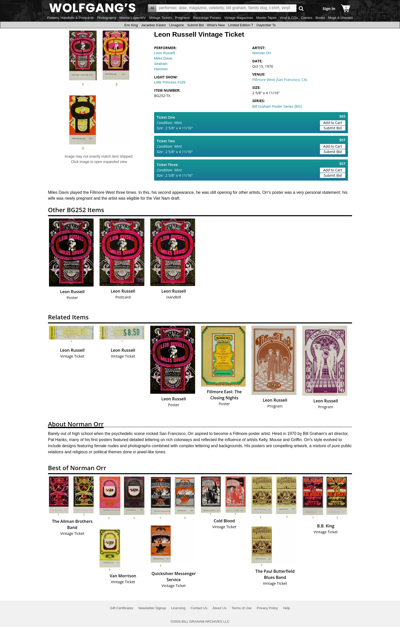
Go (301, 8)
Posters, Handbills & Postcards (70, 18)
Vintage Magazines (238, 18)
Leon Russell (164, 53)
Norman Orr (261, 53)
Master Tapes (266, 18)
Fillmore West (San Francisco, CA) (279, 79)
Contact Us (199, 608)
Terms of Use (242, 608)
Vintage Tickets (160, 18)
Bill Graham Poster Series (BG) (277, 106)
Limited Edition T (240, 25)
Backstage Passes (207, 18)
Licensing (178, 608)
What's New (216, 25)
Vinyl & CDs (289, 18)
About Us (219, 608)
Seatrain (160, 64)
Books (320, 18)
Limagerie (176, 25)
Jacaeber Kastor (153, 25)
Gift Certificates (121, 608)
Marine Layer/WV (132, 18)
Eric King (131, 25)
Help (286, 608)
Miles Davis (163, 58)
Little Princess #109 (169, 82)
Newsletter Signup (152, 608)
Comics (306, 18)
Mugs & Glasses (340, 18)
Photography (106, 18)
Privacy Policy (267, 608)
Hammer (161, 69)
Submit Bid (195, 25)
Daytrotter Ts (266, 25)
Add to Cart (332, 122)
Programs (182, 18)
